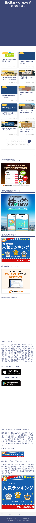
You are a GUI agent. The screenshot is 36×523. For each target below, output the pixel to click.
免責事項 (25, 518)
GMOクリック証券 (7, 448)
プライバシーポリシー (14, 518)
